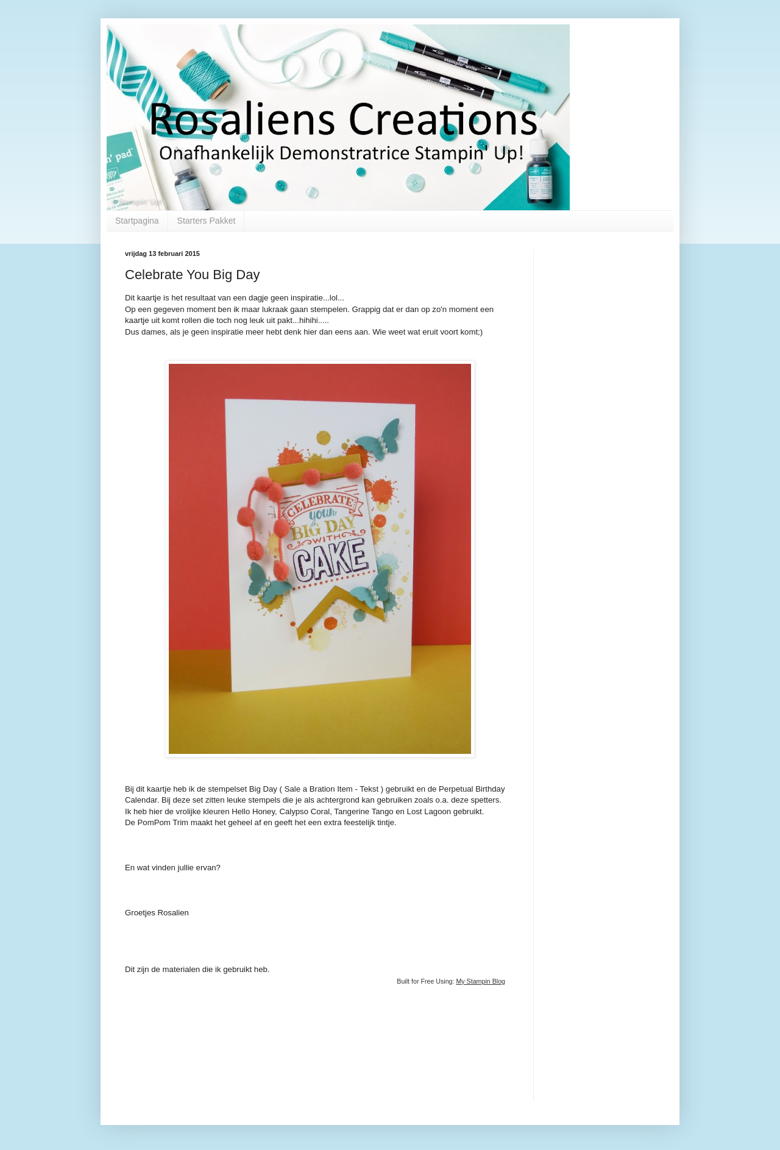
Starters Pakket (206, 220)
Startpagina (137, 220)
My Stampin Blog (480, 981)
